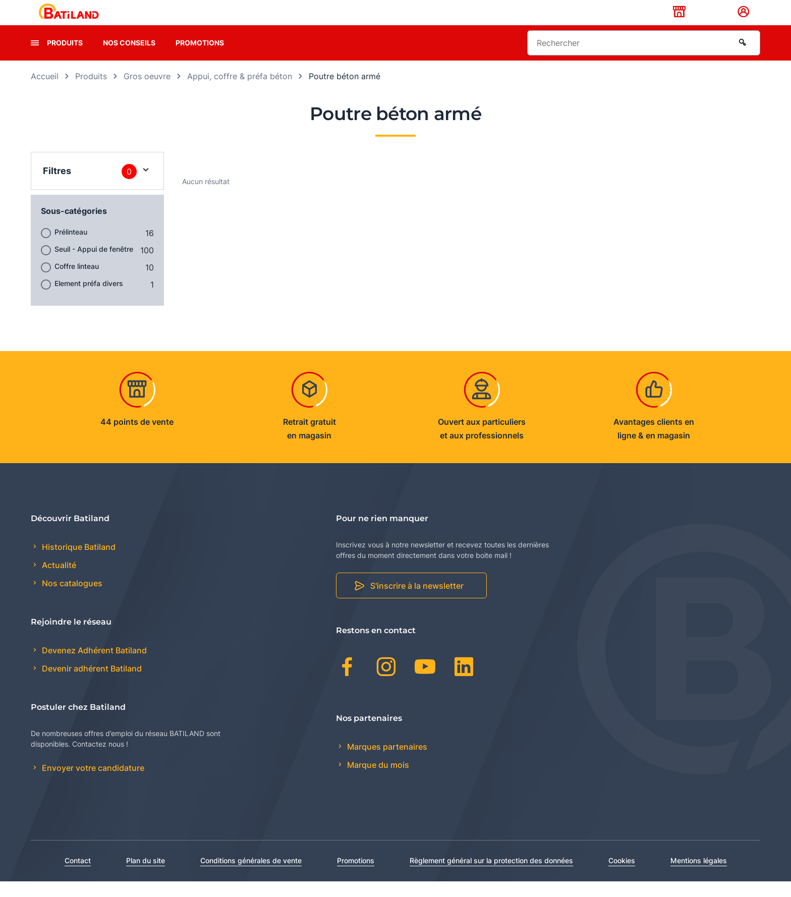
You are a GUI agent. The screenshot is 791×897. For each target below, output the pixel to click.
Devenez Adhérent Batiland (93, 666)
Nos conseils (129, 58)
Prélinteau (70, 247)
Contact (78, 876)
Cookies (621, 876)
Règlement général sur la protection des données (491, 876)
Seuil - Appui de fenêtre (93, 264)
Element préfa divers (88, 299)
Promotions (200, 58)
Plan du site (145, 876)
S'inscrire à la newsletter (417, 602)
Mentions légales (698, 876)
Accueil (45, 92)
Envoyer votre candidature (92, 784)
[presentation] (35, 58)
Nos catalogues (71, 599)
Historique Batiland (78, 562)
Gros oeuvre (147, 92)
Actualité (58, 581)
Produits (65, 58)
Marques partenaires (386, 762)
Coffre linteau (76, 281)
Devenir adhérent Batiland (91, 685)
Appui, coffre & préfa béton (239, 92)
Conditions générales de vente (251, 876)
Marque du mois (377, 780)
